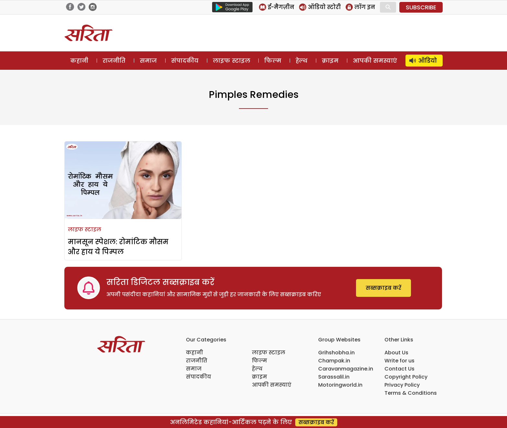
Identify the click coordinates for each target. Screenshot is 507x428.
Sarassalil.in (334, 377)
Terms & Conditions (410, 393)
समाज (148, 61)
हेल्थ (301, 61)
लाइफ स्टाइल (231, 61)
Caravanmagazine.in (345, 368)
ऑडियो (427, 61)
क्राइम (330, 61)
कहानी (79, 61)
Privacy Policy (402, 385)
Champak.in (334, 360)
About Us (396, 352)
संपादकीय (185, 61)
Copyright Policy (405, 377)
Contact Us (399, 368)
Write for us (399, 360)
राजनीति (113, 61)
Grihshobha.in (336, 352)
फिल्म (272, 61)
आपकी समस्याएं (375, 61)
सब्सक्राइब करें (383, 288)
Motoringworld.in (340, 385)
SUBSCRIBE (421, 7)
